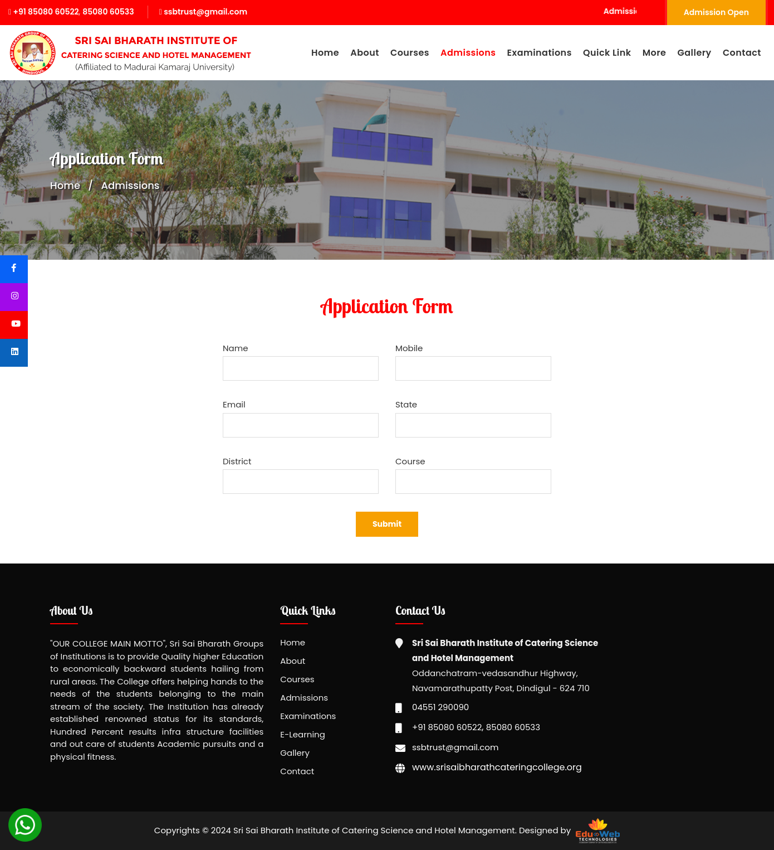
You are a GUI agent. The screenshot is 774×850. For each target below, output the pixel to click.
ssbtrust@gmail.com (203, 11)
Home (325, 52)
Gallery (695, 52)
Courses (297, 679)
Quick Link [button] (607, 52)
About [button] (364, 52)
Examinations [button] (539, 52)
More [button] (655, 52)
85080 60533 (108, 11)
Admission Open (716, 12)
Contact (742, 52)
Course (410, 461)
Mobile (409, 348)
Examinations (308, 716)
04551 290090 (440, 707)
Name (235, 348)
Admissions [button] (468, 52)
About (292, 661)
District (237, 461)
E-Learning (302, 734)
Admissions (304, 697)
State (406, 404)
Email (234, 404)
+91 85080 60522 (43, 11)
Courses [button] (409, 52)
